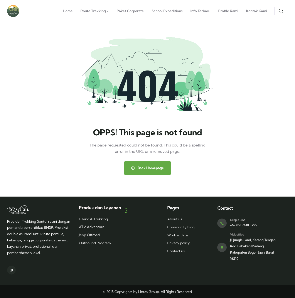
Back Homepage (147, 168)
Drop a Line (237, 220)
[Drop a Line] (222, 223)
